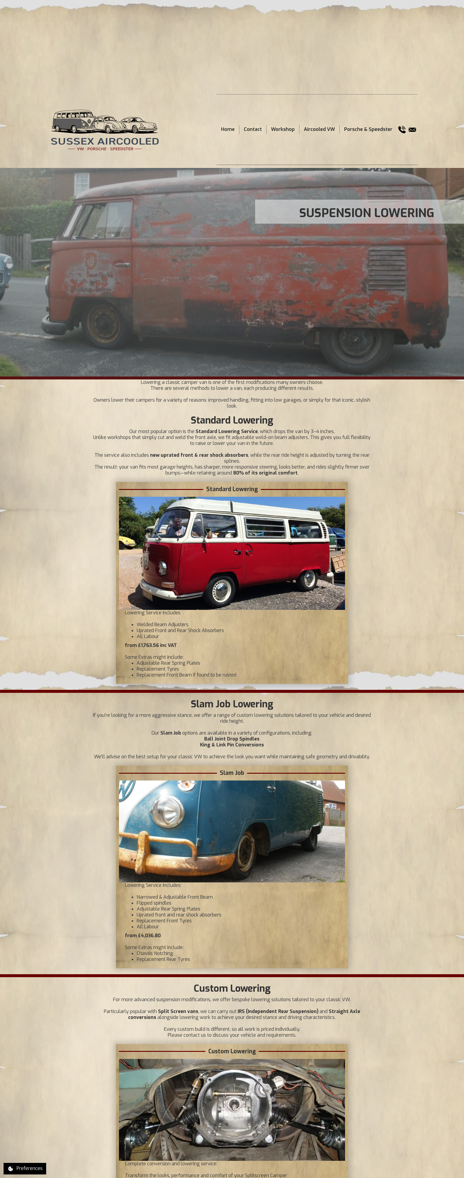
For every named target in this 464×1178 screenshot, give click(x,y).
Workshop (283, 129)
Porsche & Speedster (368, 129)
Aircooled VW (319, 129)
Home (228, 129)
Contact (253, 129)
